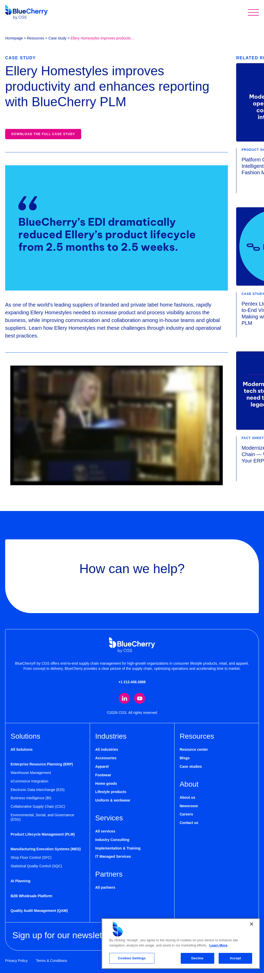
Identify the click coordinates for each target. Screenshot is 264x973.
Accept (235, 958)
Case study (57, 38)
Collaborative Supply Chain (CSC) (38, 806)
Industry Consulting (112, 840)
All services (105, 831)
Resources (35, 38)
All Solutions (22, 750)
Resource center (194, 750)
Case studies (191, 766)
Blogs (185, 758)
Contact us (189, 823)
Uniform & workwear (112, 800)
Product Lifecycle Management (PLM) (43, 834)
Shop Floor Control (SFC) (31, 857)
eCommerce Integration (29, 781)
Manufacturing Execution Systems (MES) (46, 849)
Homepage (14, 38)
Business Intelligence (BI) (31, 798)
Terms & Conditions (51, 961)
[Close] (251, 924)
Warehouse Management (31, 773)
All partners (105, 887)
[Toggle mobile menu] (253, 12)
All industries (106, 750)
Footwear (103, 775)
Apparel (102, 766)
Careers (186, 814)
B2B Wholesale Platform (31, 896)
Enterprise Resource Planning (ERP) (42, 764)
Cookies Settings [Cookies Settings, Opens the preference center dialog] (132, 958)
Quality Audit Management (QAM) (39, 911)
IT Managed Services (113, 856)
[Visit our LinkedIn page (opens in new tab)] (124, 698)
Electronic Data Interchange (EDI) (37, 790)
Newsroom (189, 806)
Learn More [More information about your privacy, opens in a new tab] (218, 945)
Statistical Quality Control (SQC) (36, 866)
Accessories (106, 758)
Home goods (106, 783)
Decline (197, 958)
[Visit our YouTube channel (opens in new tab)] (139, 698)
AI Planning (20, 881)
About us (187, 797)
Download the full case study (43, 134)
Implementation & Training (118, 848)
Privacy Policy (16, 961)
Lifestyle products (110, 792)
